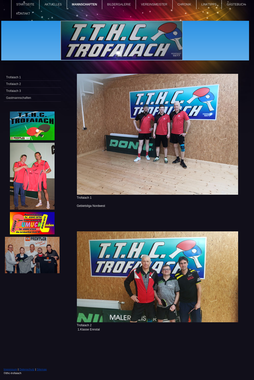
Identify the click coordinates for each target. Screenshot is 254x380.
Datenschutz (26, 369)
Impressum (10, 369)
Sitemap (42, 369)
